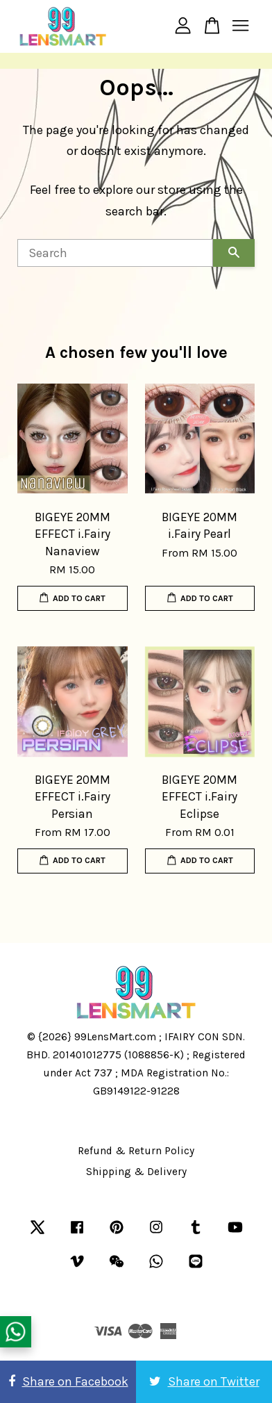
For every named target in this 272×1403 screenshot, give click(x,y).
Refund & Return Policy (136, 1150)
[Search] (115, 253)
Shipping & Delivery (136, 1171)
